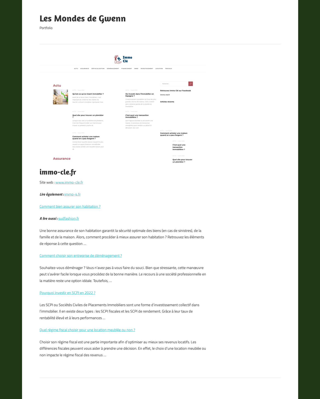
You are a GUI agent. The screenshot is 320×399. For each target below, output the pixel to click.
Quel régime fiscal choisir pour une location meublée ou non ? (87, 330)
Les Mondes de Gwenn (83, 18)
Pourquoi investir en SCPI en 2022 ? (67, 292)
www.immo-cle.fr (69, 182)
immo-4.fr (72, 194)
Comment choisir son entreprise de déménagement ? (81, 255)
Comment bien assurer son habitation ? (70, 206)
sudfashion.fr (68, 218)
